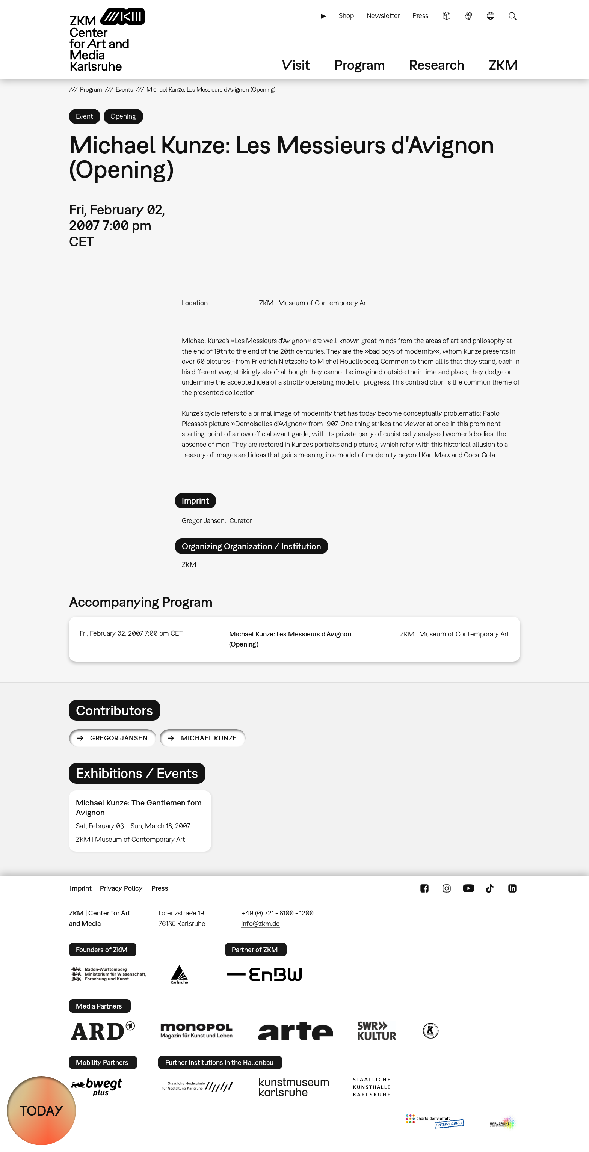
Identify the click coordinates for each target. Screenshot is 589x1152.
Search (512, 16)
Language (490, 16)
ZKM (503, 65)
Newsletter (383, 16)
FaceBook (424, 888)
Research (437, 65)
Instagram (446, 888)
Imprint (81, 888)
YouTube (468, 888)
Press (420, 16)
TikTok (490, 888)
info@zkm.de (260, 923)
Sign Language (468, 16)
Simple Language (446, 16)
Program (359, 65)
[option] (143, 821)
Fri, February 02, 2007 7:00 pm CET (131, 633)
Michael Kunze (209, 738)
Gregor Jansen (203, 521)
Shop (346, 16)
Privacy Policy (121, 888)
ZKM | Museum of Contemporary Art (314, 303)
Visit (296, 65)
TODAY (41, 1110)
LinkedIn (512, 888)
